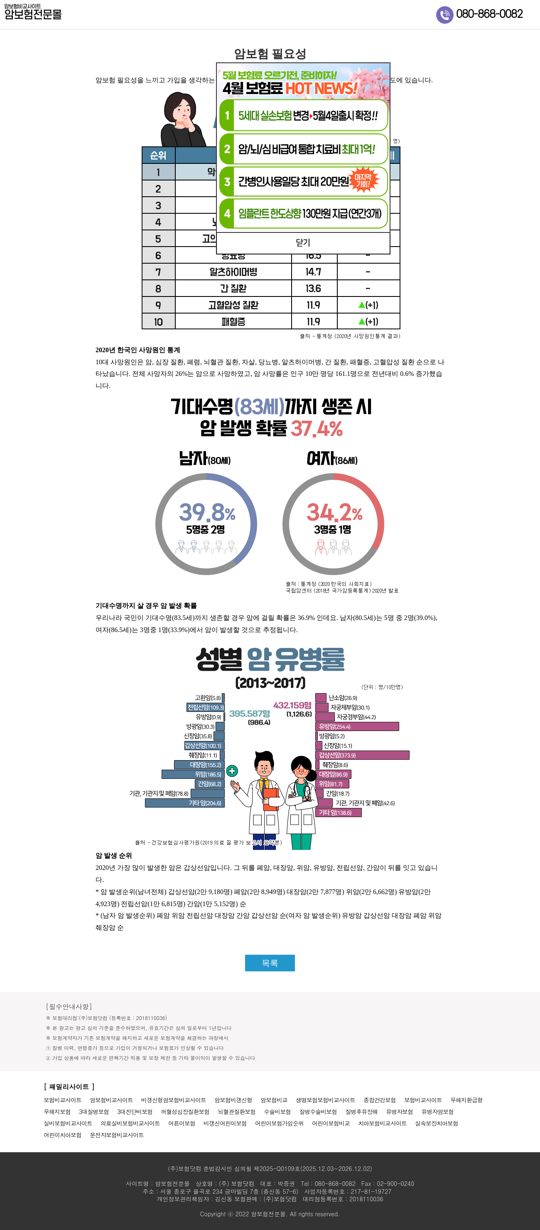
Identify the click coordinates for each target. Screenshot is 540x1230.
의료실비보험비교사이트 (130, 1123)
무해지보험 (57, 1111)
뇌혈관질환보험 (236, 1111)
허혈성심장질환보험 (185, 1111)
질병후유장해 (361, 1111)
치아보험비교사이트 (382, 1123)
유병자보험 (399, 1111)
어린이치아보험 (62, 1135)
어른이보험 (181, 1123)
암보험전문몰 (58, 12)
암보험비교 (273, 1100)
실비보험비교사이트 (68, 1123)
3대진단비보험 (134, 1111)
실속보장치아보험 (436, 1123)
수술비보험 (277, 1111)
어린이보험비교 (331, 1123)
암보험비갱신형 (233, 1100)
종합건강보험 (379, 1100)
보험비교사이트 (62, 1100)
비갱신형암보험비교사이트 (173, 1100)
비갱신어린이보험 (225, 1123)
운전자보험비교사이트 (117, 1135)
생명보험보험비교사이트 (325, 1100)
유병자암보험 (437, 1111)
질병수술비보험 (318, 1111)
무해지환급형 (466, 1100)
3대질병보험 (94, 1111)
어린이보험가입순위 (279, 1123)
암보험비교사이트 (111, 1100)
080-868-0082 (479, 14)
